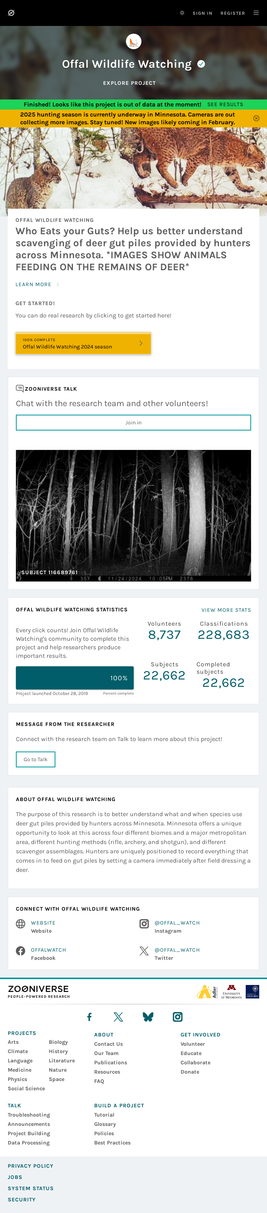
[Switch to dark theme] (182, 12)
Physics (17, 1079)
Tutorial (104, 1115)
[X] (118, 1017)
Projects (22, 1033)
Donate (190, 1072)
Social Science (26, 1088)
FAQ (99, 1081)
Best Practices (112, 1142)
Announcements (29, 1124)
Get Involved (201, 1034)
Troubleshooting (29, 1115)
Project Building (29, 1133)
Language (20, 1060)
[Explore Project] (133, 83)
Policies (104, 1133)
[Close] (256, 118)
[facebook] (89, 1017)
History (58, 1051)
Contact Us (108, 1044)
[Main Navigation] (252, 13)
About (104, 1034)
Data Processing (29, 1142)
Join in (133, 422)
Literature (62, 1060)
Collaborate (195, 1062)
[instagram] (178, 1017)
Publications (110, 1062)
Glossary (105, 1124)
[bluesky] (148, 1017)
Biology (58, 1042)
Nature (58, 1070)
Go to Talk (36, 759)
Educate (191, 1053)
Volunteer (193, 1044)
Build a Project (119, 1105)
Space (56, 1079)
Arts (13, 1042)
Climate (18, 1051)
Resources (107, 1072)
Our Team (106, 1053)
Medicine (19, 1070)
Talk (14, 1105)
